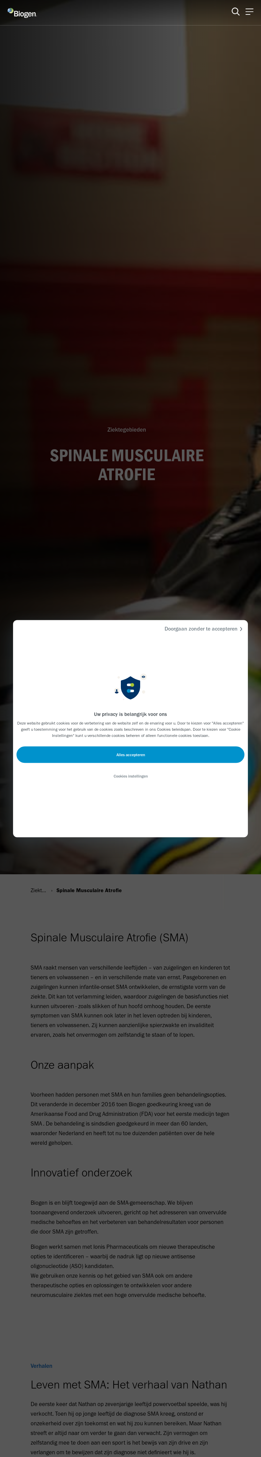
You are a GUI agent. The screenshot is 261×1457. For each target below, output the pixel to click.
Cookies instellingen (131, 775)
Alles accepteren (130, 754)
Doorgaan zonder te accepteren (204, 628)
